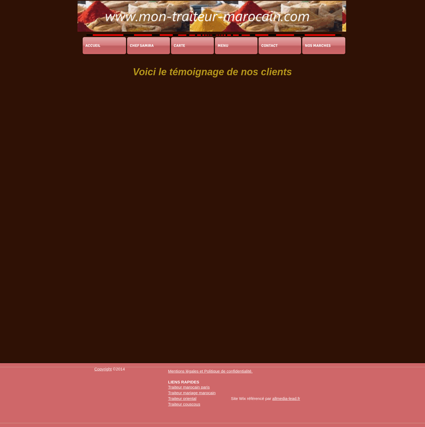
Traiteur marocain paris (189, 387)
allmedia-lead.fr (286, 398)
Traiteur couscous (184, 404)
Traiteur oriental (182, 398)
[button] (210, 371)
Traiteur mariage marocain (191, 392)
